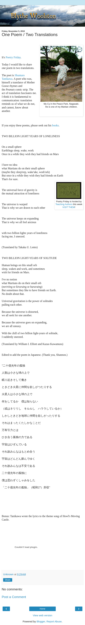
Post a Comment (14, 597)
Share (7, 580)
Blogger (41, 621)
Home (42, 609)
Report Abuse (54, 621)
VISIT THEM (68, 207)
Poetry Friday (13, 57)
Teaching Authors (64, 204)
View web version (42, 615)
